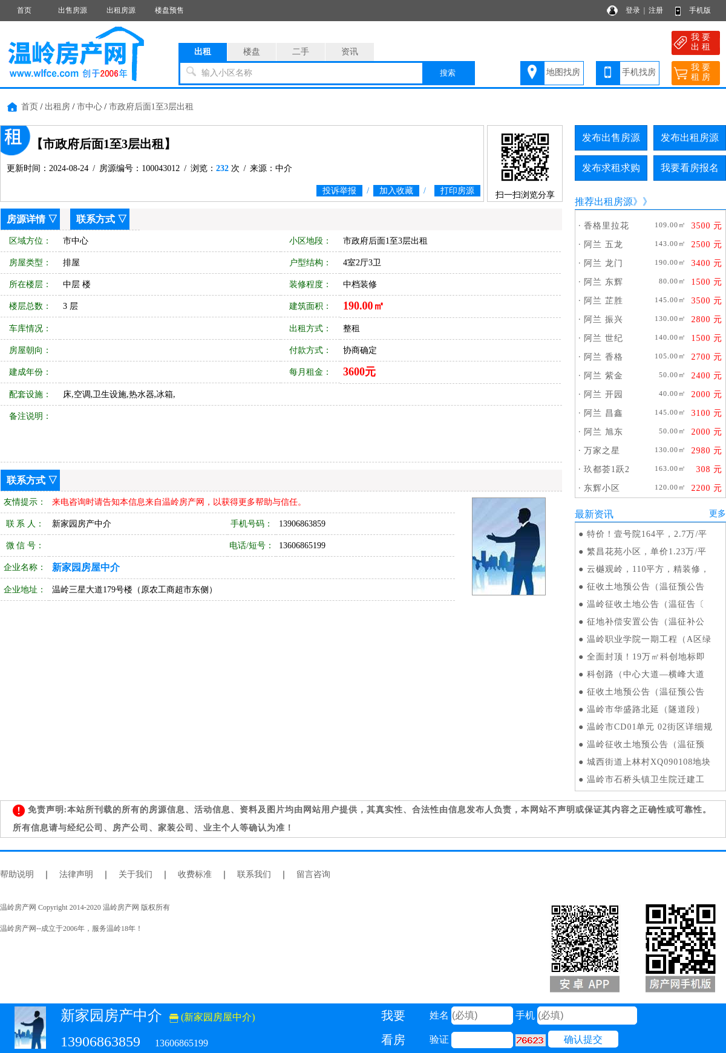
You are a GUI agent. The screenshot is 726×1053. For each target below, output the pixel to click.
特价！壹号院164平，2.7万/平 (647, 534)
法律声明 (76, 874)
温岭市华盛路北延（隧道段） (646, 709)
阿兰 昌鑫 (603, 413)
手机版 (700, 10)
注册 (656, 10)
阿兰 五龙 (603, 244)
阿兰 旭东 (603, 431)
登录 (633, 10)
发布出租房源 (690, 137)
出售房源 (72, 10)
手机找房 (639, 72)
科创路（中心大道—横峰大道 (646, 674)
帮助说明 (17, 874)
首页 (24, 10)
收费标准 (195, 874)
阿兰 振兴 (603, 319)
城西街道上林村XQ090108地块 (649, 761)
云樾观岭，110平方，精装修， (648, 569)
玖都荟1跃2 (607, 469)
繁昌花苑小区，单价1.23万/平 (647, 551)
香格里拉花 (606, 225)
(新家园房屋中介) (212, 1017)
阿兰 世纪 (603, 338)
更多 (717, 513)
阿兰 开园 (603, 394)
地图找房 (563, 72)
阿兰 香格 (603, 356)
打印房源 (457, 190)
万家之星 (602, 450)
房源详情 (26, 219)
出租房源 (121, 10)
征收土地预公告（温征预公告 (646, 586)
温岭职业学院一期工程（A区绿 (649, 639)
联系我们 (254, 874)
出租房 (57, 106)
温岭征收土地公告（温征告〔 (646, 604)
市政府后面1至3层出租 (151, 106)
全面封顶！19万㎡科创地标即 (646, 656)
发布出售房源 (611, 137)
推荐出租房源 (604, 201)
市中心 (89, 106)
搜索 (448, 72)
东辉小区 (602, 488)
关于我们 (135, 874)
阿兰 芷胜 (603, 300)
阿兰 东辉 (603, 282)
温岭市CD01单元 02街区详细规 (650, 726)
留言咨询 (313, 874)
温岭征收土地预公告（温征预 (646, 744)
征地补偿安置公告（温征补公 (646, 621)
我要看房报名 (690, 168)
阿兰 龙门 (603, 263)
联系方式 (95, 219)
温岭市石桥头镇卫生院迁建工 (646, 779)
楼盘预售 (169, 10)
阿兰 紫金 (603, 375)
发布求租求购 (611, 168)
